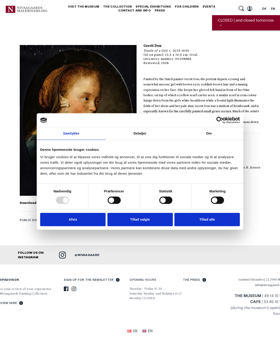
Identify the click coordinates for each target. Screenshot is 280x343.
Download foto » (33, 203)
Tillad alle (207, 219)
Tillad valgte (140, 219)
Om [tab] (209, 133)
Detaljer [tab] (140, 133)
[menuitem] (264, 9)
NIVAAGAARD (88, 255)
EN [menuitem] (273, 9)
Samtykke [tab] (71, 133)
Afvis (73, 219)
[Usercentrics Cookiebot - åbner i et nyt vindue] (220, 120)
